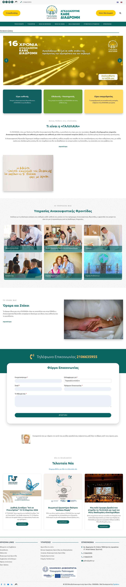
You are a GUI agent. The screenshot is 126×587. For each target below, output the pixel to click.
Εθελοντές (3, 553)
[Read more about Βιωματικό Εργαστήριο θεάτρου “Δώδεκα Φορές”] (63, 522)
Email (17, 386)
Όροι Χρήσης (4, 565)
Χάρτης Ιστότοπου (6, 562)
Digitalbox (116, 584)
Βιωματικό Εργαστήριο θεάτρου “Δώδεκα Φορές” (63, 508)
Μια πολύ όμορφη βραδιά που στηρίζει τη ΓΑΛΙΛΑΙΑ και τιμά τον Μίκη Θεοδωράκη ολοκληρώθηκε (104, 510)
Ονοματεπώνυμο (21, 377)
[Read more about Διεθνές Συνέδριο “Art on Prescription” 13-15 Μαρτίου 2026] (22, 524)
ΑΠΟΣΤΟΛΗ (63, 415)
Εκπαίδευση (9, 276)
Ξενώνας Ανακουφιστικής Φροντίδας (53, 553)
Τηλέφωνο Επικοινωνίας (73, 386)
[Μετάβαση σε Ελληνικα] (118, 2)
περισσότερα (63, 146)
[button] (120, 13)
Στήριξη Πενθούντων (92, 276)
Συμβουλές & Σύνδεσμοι (8, 559)
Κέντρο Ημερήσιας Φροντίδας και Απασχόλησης (61, 248)
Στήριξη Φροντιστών (52, 276)
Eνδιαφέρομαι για (70, 377)
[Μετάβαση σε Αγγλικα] (121, 2)
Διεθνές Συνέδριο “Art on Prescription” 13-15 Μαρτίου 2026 (22, 508)
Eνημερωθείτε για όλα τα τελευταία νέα (63, 469)
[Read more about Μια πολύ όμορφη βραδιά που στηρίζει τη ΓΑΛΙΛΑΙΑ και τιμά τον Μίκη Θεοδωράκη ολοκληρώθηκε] (104, 526)
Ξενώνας (88, 248)
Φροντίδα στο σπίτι (47, 547)
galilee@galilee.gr (88, 561)
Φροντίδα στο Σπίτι (11, 248)
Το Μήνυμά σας (21, 394)
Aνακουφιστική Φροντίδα (8, 556)
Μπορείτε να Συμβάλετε (8, 547)
